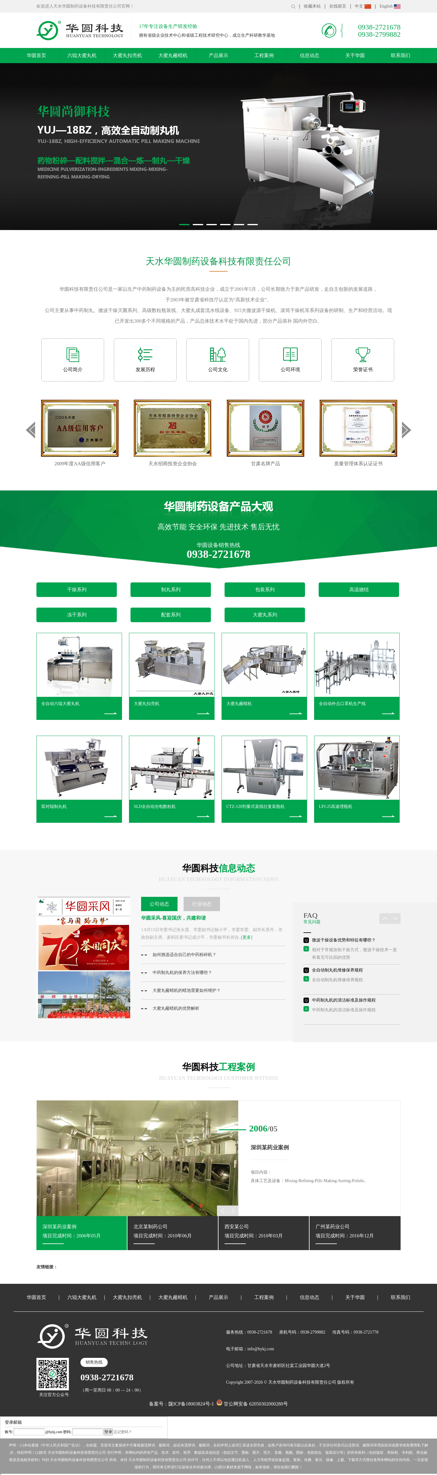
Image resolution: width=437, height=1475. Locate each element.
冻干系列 (76, 614)
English (390, 6)
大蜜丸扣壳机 (127, 55)
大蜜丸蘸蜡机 (173, 55)
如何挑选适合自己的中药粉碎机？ (178, 954)
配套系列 (171, 614)
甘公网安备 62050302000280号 (252, 1403)
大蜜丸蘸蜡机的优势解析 (170, 1008)
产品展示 (218, 55)
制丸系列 (171, 589)
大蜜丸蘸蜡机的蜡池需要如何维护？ (181, 990)
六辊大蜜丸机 (82, 55)
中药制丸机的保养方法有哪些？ (176, 972)
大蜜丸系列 (265, 614)
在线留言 (337, 6)
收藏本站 (312, 6)
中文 (363, 6)
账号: (9, 1432)
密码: (66, 1432)
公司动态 (159, 904)
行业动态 (202, 904)
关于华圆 (355, 55)
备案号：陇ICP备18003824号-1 (181, 1403)
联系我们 (400, 55)
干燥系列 (76, 589)
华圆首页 (36, 55)
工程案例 (264, 55)
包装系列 (265, 589)
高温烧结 (359, 589)
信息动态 (309, 55)
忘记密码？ (123, 1432)
